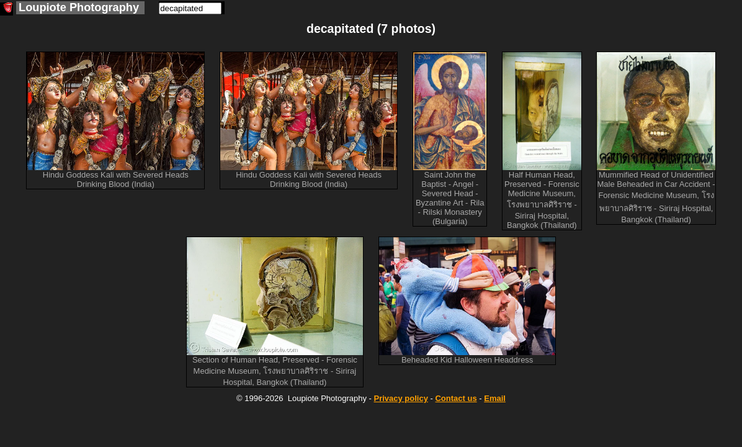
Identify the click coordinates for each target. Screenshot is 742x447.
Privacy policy (400, 398)
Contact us (455, 398)
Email (495, 398)
